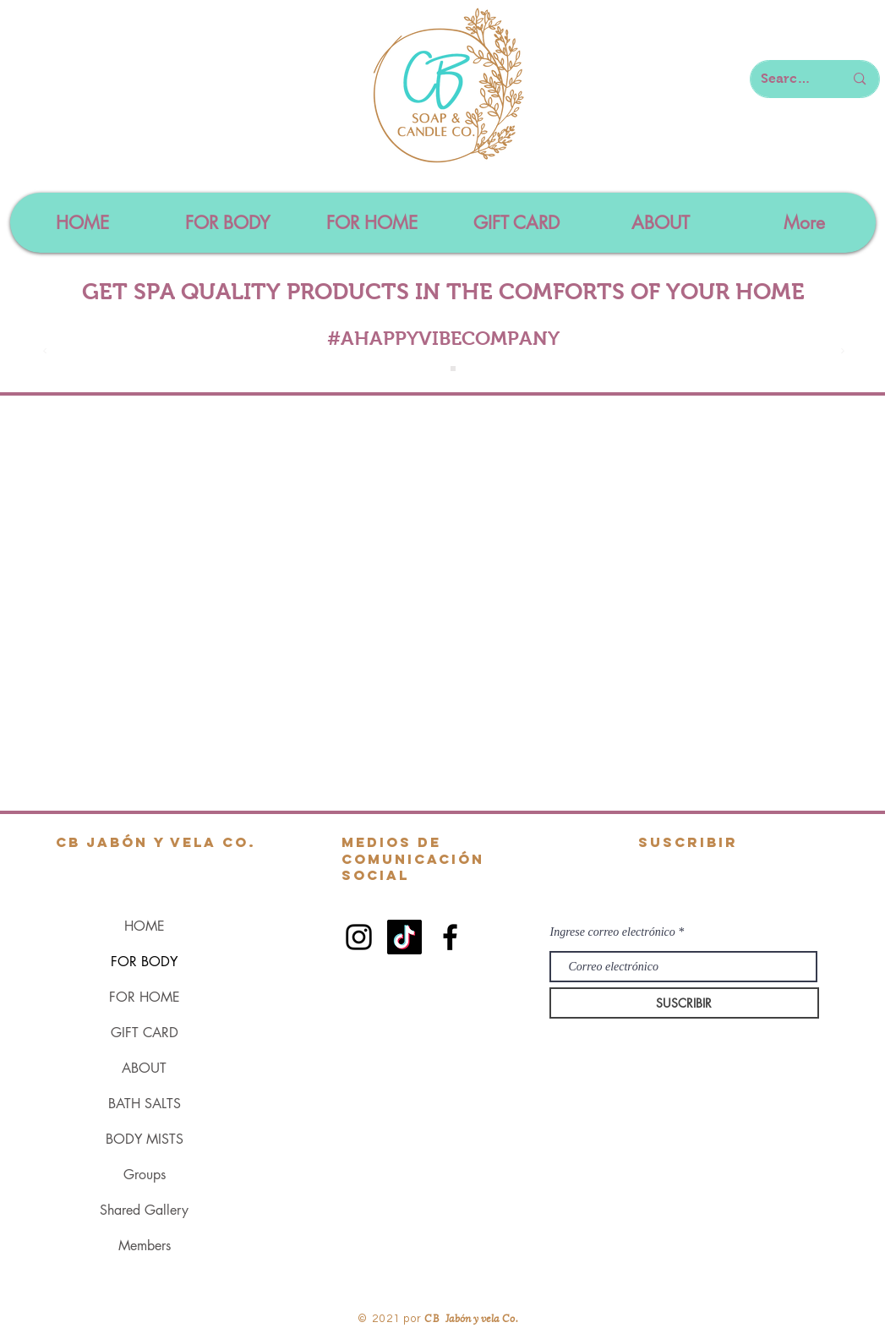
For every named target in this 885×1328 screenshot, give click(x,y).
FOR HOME (144, 997)
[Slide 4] (453, 368)
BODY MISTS (144, 1139)
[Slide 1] (434, 368)
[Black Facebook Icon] (450, 937)
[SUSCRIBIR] (684, 1003)
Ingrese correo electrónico (612, 932)
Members (144, 1245)
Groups (144, 1174)
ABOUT (144, 1068)
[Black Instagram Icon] (358, 937)
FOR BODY (144, 961)
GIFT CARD (144, 1032)
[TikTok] (404, 937)
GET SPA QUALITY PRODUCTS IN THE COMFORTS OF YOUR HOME (443, 291)
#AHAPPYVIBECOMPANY (443, 338)
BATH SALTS (144, 1103)
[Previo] (44, 352)
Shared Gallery (144, 1210)
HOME (144, 926)
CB (432, 1317)
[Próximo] (842, 352)
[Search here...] (790, 79)
